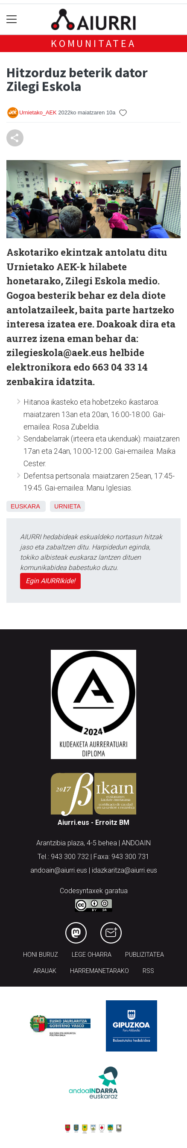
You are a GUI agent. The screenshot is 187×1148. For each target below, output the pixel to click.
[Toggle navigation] (12, 19)
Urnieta (67, 506)
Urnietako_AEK (38, 112)
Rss (148, 971)
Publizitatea (144, 954)
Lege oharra (91, 954)
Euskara (25, 506)
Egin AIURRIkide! (50, 581)
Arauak (44, 971)
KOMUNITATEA (93, 43)
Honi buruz (40, 954)
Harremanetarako (99, 971)
